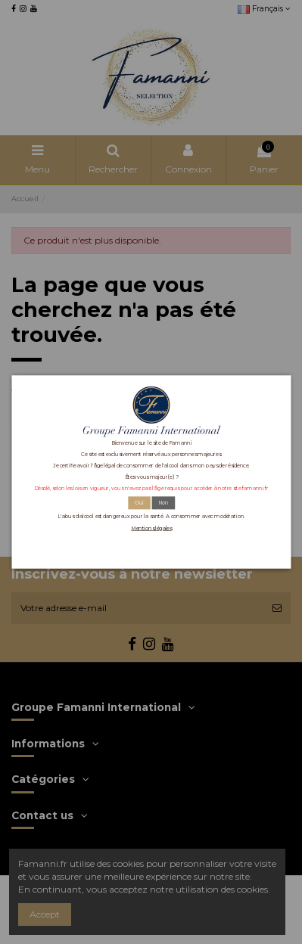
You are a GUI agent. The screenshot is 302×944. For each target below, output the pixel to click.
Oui (138, 502)
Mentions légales (151, 528)
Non (162, 502)
